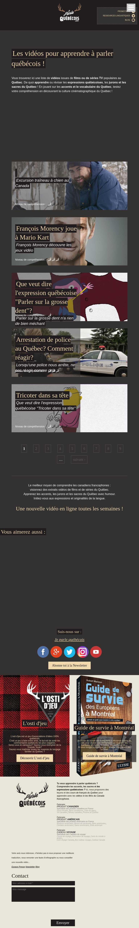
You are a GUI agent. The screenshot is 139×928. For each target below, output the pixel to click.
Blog (130, 20)
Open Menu (131, 8)
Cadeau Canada (98, 840)
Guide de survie (69, 677)
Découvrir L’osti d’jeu (34, 758)
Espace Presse (18, 867)
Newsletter (30, 867)
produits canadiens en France (81, 809)
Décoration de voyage (81, 836)
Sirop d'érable (62, 811)
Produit (68, 806)
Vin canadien (62, 812)
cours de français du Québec (84, 792)
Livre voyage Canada (65, 840)
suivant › (79, 459)
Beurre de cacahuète (82, 823)
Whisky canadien (75, 812)
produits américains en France (82, 821)
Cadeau (66, 832)
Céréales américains (65, 825)
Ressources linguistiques (119, 16)
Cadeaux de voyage (78, 834)
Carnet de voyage (64, 836)
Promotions (126, 11)
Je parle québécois (70, 639)
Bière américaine (99, 823)
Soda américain (96, 825)
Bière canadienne (76, 811)
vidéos (79, 796)
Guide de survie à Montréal (104, 728)
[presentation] (43, 911)
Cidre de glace (90, 811)
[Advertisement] (69, 115)
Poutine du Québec (90, 812)
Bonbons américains (65, 823)
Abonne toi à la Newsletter (69, 665)
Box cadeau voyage (83, 840)
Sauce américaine (81, 825)
